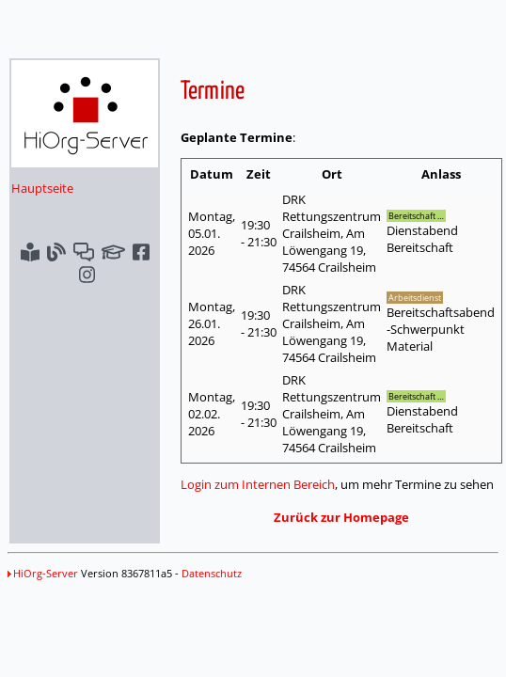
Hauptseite (42, 188)
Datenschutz (212, 573)
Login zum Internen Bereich (258, 484)
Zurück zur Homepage (341, 517)
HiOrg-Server (43, 573)
